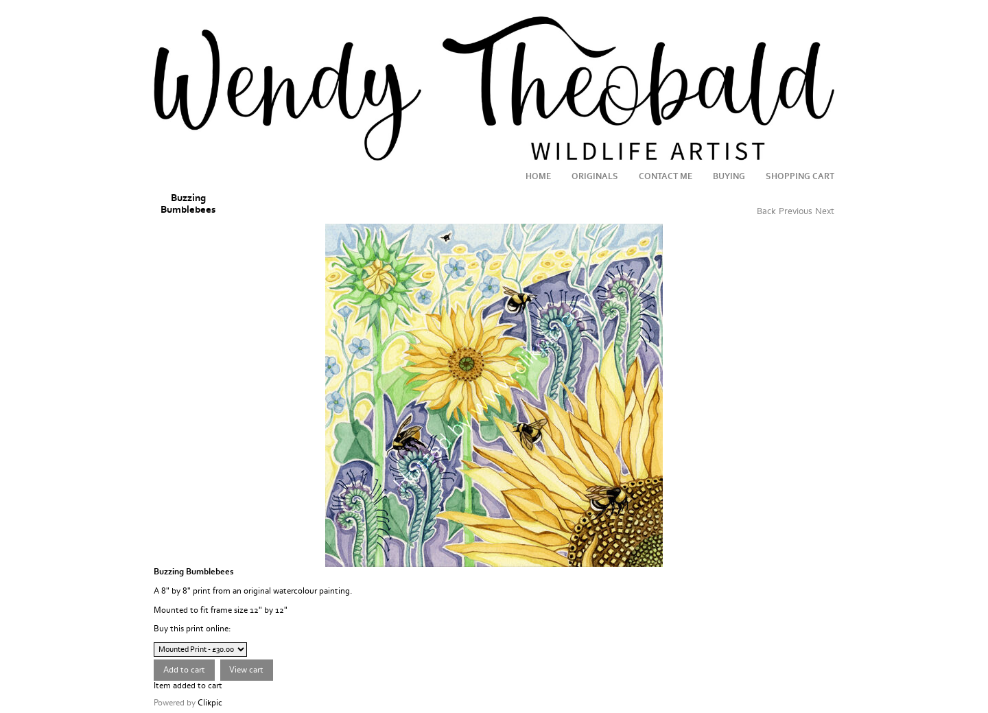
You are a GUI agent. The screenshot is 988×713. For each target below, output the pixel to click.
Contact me (665, 176)
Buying (729, 176)
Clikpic (210, 703)
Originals (595, 176)
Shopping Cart (800, 176)
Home (538, 176)
